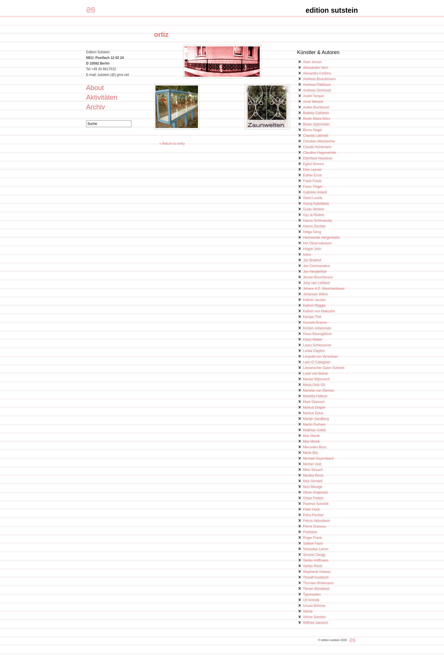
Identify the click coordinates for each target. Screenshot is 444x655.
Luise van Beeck (315, 373)
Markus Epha (313, 413)
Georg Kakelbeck (316, 204)
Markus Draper (314, 407)
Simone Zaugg (314, 555)
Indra (307, 255)
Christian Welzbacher (319, 141)
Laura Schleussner (317, 345)
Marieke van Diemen (318, 390)
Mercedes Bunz (314, 447)
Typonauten (312, 594)
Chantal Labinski (315, 136)
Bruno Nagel (312, 130)
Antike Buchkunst (316, 107)
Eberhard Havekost (317, 158)
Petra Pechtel (313, 515)
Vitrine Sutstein (314, 617)
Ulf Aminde (311, 600)
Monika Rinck (313, 475)
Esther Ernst (312, 175)
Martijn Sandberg (316, 419)
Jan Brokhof (312, 260)
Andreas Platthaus (317, 85)
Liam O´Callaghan (316, 362)
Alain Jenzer (312, 62)
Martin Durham (314, 424)
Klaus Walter (312, 340)
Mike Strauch (313, 470)
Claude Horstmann (317, 147)
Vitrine (308, 611)
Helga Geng (312, 232)
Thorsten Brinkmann (318, 583)
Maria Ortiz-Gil (314, 385)
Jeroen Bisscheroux (318, 277)
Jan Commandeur (316, 266)
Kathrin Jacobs (314, 300)
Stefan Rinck (312, 566)
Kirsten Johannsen (317, 328)
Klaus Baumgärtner (317, 334)
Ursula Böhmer (314, 606)
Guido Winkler (313, 209)
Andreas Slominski (317, 90)
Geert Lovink (312, 198)
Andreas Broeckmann (319, 79)
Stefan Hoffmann (315, 560)
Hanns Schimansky (317, 221)
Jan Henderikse (314, 272)
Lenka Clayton (314, 351)
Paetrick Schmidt (315, 504)
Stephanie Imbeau (316, 572)
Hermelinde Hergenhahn (321, 238)
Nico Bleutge (312, 487)
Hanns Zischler (314, 226)
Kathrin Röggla (314, 306)
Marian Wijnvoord (316, 379)
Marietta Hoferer (315, 396)
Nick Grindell (312, 481)
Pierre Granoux (314, 526)
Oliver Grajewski (315, 492)
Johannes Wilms (315, 294)
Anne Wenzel (313, 102)
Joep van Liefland (316, 283)
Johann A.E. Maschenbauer (324, 289)
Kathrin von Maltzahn (319, 311)
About (95, 87)
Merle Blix (310, 453)
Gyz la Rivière (313, 215)
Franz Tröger (313, 187)
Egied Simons (313, 164)
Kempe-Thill (312, 317)
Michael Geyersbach (318, 458)
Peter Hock (311, 509)
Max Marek (311, 436)
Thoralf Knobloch (316, 577)
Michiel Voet (312, 464)
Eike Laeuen (312, 170)
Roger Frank (312, 538)
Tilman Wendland (316, 589)
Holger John (312, 249)
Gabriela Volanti (315, 192)
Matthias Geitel (314, 430)
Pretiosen (310, 532)
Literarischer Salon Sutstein (324, 368)
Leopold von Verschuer (320, 357)
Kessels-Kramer (315, 323)
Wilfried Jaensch (315, 623)
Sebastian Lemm (315, 549)
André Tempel (313, 96)
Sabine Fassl (313, 543)
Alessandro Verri (315, 68)
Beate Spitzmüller (316, 124)
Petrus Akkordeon (316, 521)
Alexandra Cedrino (317, 73)
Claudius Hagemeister (319, 153)
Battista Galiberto (316, 113)
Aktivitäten (102, 97)
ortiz (161, 34)
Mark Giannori (313, 402)
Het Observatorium (317, 243)
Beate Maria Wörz (316, 119)
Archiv (95, 107)
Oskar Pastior (313, 498)
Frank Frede (312, 181)
